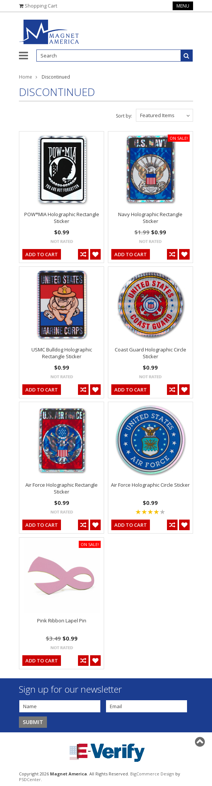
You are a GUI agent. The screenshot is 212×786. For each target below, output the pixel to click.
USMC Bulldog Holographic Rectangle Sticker (61, 353)
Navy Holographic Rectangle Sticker (150, 217)
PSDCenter (30, 779)
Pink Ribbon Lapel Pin (61, 620)
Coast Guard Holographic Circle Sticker (150, 353)
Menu (182, 6)
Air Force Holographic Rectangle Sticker (61, 488)
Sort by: (124, 116)
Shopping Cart (41, 5)
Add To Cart (41, 254)
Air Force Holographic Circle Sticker (150, 484)
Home (25, 77)
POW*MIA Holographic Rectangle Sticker (61, 217)
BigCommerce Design (152, 774)
